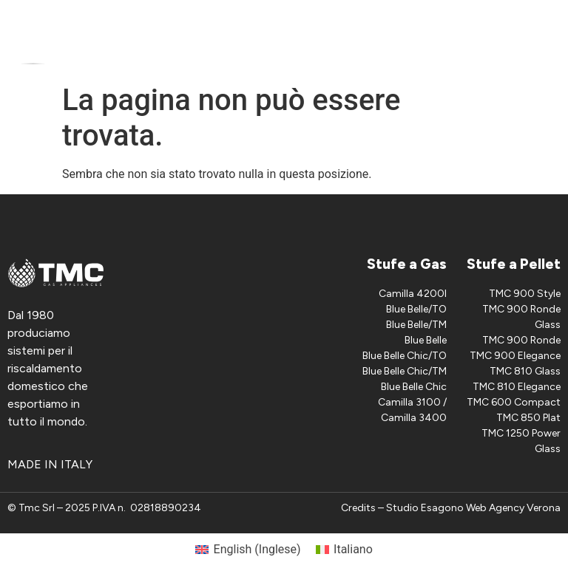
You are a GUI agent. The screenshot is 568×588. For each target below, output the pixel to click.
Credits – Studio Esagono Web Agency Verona (451, 508)
